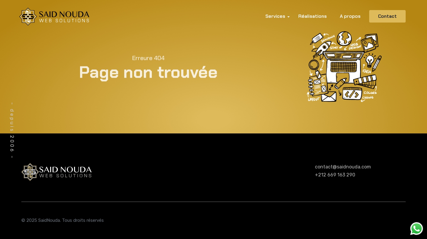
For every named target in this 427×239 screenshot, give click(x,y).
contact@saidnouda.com (343, 167)
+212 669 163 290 (335, 175)
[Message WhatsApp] (416, 228)
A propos (350, 16)
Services (275, 16)
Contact (387, 16)
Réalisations (312, 16)
